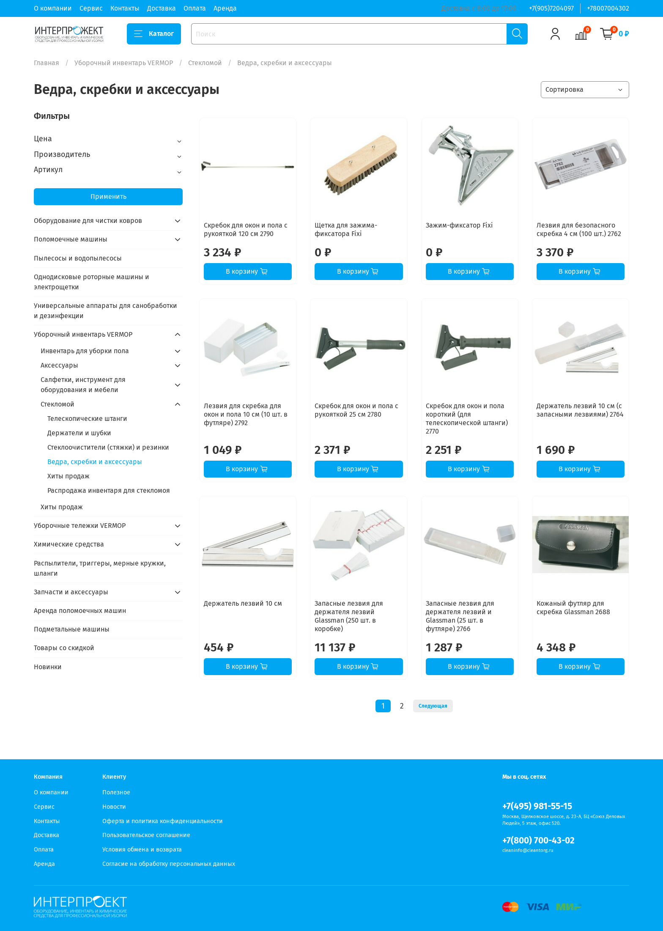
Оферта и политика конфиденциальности (162, 821)
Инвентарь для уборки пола (85, 351)
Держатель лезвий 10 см (243, 603)
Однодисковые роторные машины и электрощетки (91, 282)
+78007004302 (608, 8)
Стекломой (205, 63)
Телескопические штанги (87, 419)
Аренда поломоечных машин (80, 611)
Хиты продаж (68, 476)
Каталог (154, 34)
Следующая (433, 706)
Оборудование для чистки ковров (88, 221)
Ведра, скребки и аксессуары (94, 462)
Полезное (116, 792)
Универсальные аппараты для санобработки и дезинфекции (105, 311)
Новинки (48, 667)
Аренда (225, 8)
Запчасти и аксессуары (71, 592)
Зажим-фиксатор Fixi (459, 225)
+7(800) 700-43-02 (538, 840)
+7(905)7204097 (551, 8)
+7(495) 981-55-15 (537, 806)
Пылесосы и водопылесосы (78, 258)
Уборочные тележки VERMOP (80, 526)
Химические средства (69, 544)
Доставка (161, 8)
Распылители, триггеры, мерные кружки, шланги (100, 568)
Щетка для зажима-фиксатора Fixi (346, 229)
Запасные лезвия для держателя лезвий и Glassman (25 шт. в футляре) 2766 (460, 616)
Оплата (195, 8)
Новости (114, 806)
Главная (46, 63)
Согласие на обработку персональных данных (168, 864)
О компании (53, 8)
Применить (108, 196)
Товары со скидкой (64, 648)
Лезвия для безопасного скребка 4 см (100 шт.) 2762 (579, 229)
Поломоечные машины (70, 239)
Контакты (125, 8)
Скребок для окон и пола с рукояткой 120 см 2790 (246, 229)
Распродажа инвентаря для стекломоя (108, 490)
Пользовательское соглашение (146, 835)
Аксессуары (59, 365)
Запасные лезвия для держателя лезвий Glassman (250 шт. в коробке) (349, 616)
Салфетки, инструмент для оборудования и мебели (83, 385)
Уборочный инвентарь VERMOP (123, 63)
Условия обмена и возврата (142, 849)
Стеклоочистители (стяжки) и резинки (108, 447)
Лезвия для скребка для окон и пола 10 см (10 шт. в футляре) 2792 (246, 414)
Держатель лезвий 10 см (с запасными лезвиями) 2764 (580, 410)
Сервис (91, 8)
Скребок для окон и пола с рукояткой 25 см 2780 (356, 410)
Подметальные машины (72, 629)
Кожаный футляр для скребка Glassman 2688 (573, 607)
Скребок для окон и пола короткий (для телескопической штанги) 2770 (467, 418)
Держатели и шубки (79, 433)
